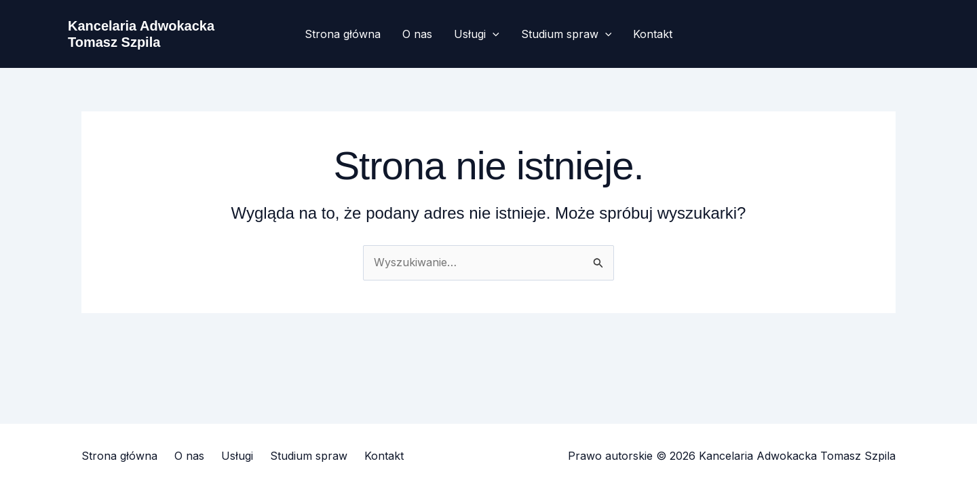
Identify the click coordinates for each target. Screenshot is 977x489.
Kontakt (652, 34)
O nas (417, 34)
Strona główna (343, 34)
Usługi (476, 34)
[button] (492, 34)
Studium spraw (566, 34)
